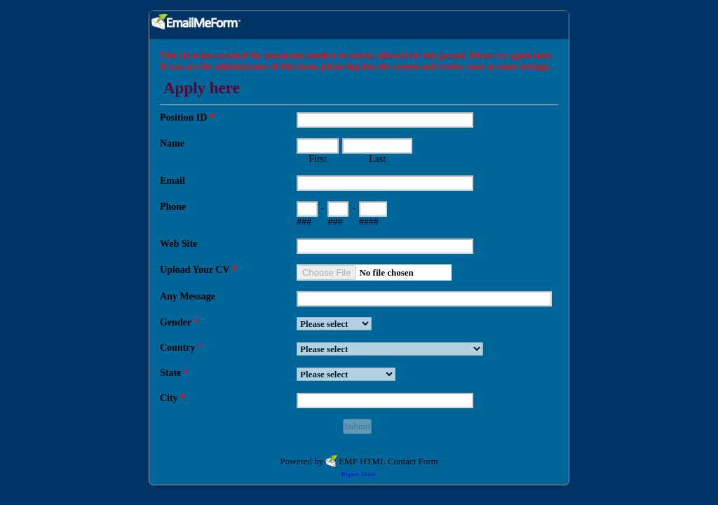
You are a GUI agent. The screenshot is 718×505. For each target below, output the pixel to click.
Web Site (178, 243)
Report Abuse (359, 474)
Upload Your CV (198, 269)
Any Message (187, 296)
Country (181, 347)
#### (369, 222)
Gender (179, 322)
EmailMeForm (359, 25)
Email (172, 180)
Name (172, 143)
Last (377, 159)
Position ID (187, 117)
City (172, 398)
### (304, 222)
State (174, 373)
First (318, 159)
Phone (173, 206)
